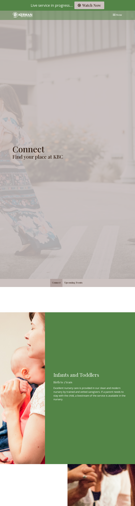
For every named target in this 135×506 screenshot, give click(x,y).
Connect (56, 282)
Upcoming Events (73, 282)
